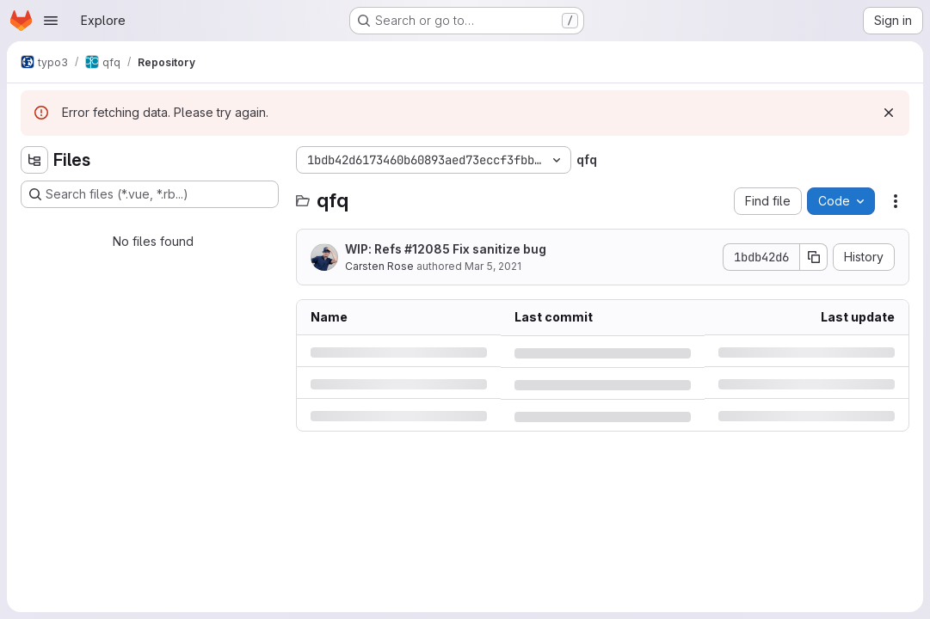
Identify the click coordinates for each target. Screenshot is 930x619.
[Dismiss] (888, 112)
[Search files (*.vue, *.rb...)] (150, 194)
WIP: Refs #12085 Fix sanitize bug (445, 249)
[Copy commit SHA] (814, 257)
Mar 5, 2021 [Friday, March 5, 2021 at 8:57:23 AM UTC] (493, 266)
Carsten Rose (379, 266)
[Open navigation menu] (51, 20)
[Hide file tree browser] (34, 160)
